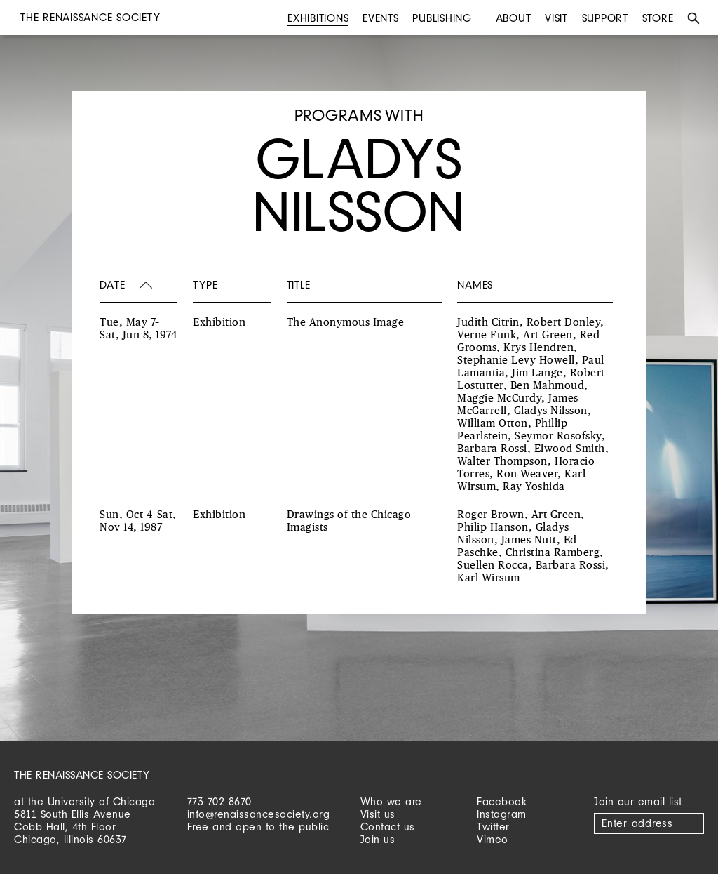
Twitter (493, 826)
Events (381, 18)
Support (605, 18)
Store (658, 18)
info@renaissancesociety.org (258, 814)
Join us (377, 839)
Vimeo (492, 839)
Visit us (377, 814)
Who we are (391, 801)
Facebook (502, 801)
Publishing (442, 18)
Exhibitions (317, 18)
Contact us (387, 826)
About (513, 18)
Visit (556, 18)
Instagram (502, 814)
